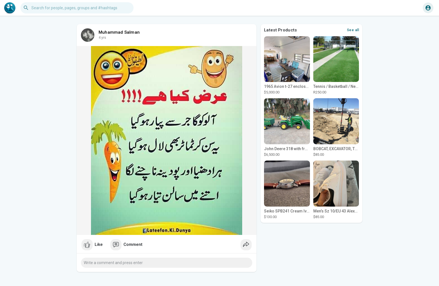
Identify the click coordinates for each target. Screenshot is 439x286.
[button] (77, 7)
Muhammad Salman (119, 32)
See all (353, 30)
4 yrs (102, 38)
